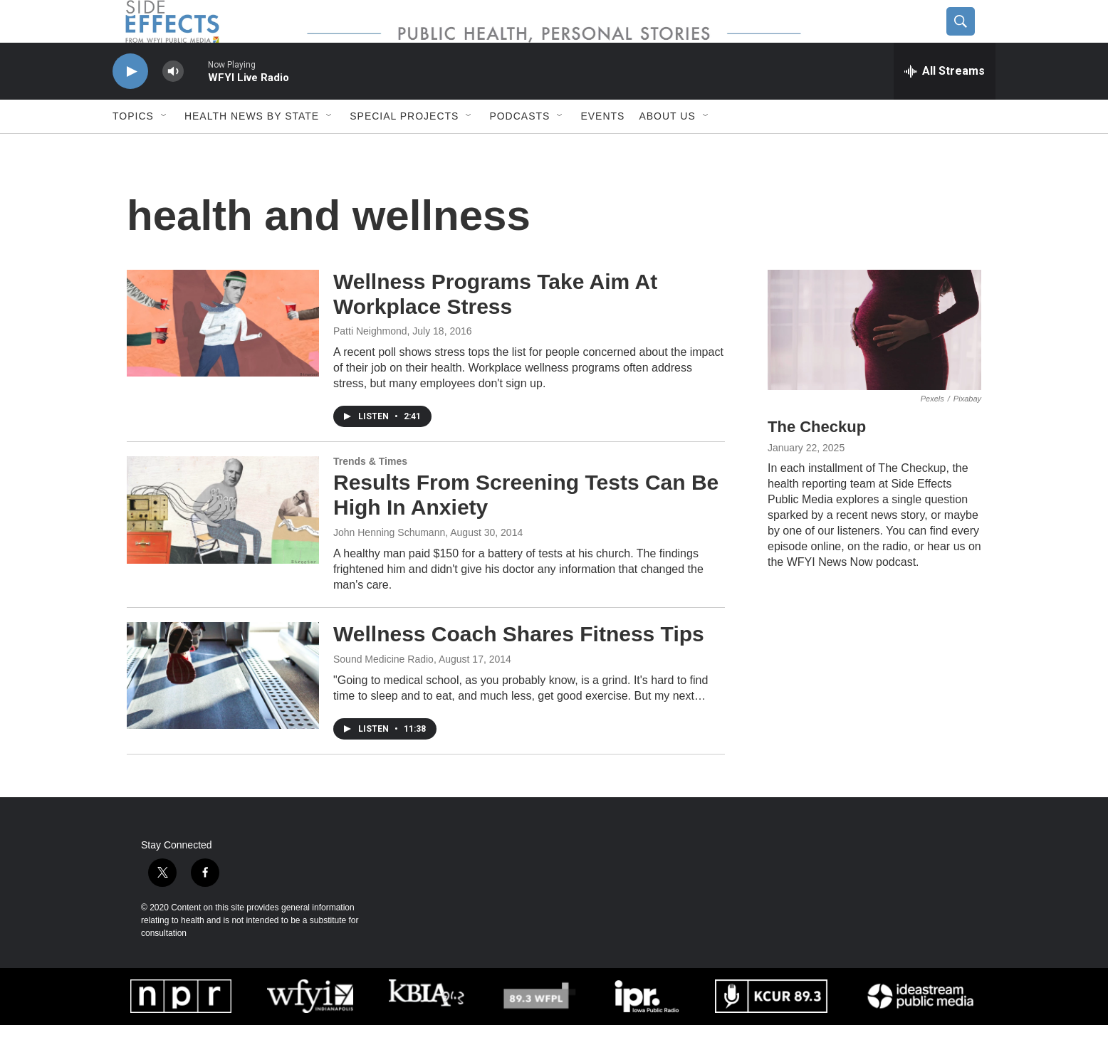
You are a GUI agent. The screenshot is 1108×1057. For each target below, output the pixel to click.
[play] (130, 103)
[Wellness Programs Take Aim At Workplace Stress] (223, 355)
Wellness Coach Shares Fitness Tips (518, 666)
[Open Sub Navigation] (164, 148)
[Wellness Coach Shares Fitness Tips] (223, 707)
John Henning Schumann (389, 564)
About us (667, 148)
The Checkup (817, 459)
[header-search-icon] (972, 37)
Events (602, 148)
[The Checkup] (874, 362)
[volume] (173, 104)
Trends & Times (370, 493)
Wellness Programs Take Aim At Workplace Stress (495, 326)
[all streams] (944, 103)
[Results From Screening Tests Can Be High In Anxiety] (223, 541)
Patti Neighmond (370, 363)
